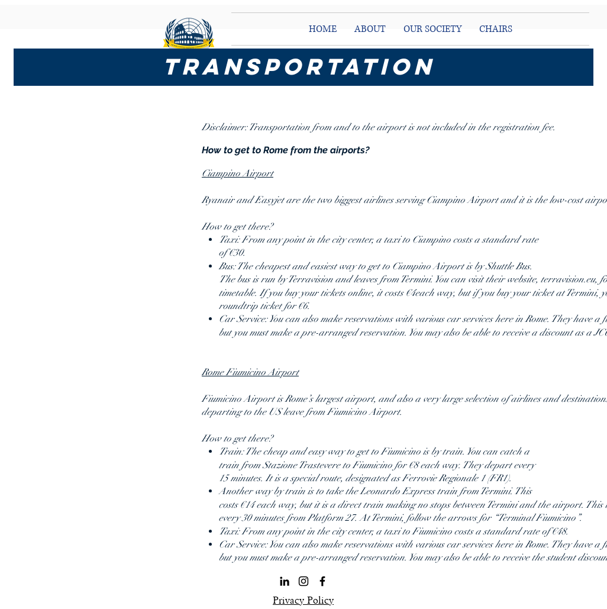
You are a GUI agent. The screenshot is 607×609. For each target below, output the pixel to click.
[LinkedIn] (284, 581)
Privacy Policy (303, 600)
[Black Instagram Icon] (303, 581)
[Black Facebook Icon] (322, 581)
